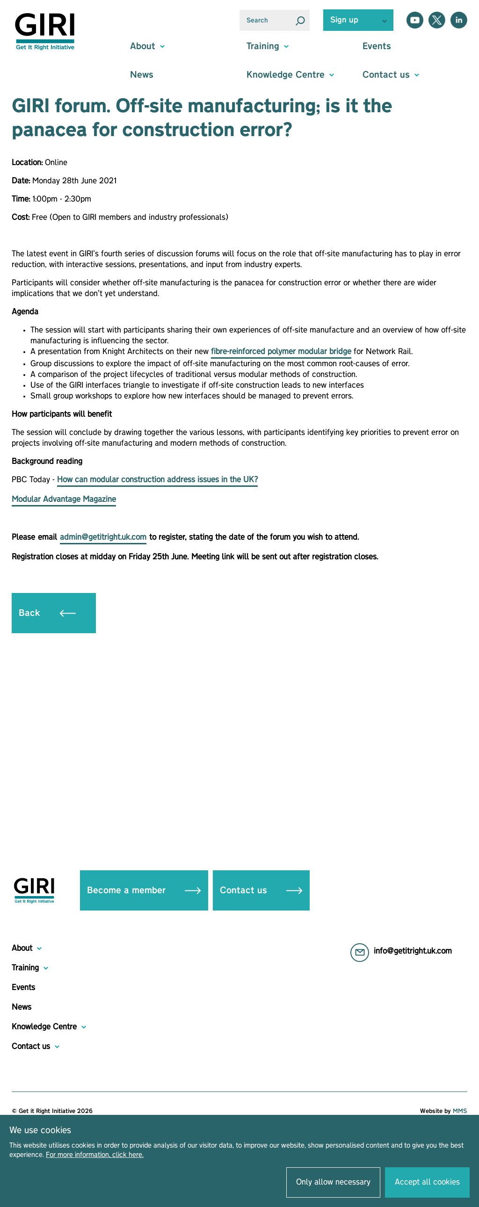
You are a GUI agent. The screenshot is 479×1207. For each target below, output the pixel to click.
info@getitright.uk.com (413, 951)
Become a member (144, 890)
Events (377, 46)
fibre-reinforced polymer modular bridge (281, 351)
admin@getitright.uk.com (103, 537)
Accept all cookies (427, 1182)
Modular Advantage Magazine (64, 499)
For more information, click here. (95, 1155)
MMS (460, 1111)
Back (47, 613)
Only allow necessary (333, 1182)
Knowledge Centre (44, 1027)
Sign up (344, 20)
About (22, 948)
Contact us (261, 890)
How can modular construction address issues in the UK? (157, 480)
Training (25, 968)
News (141, 75)
